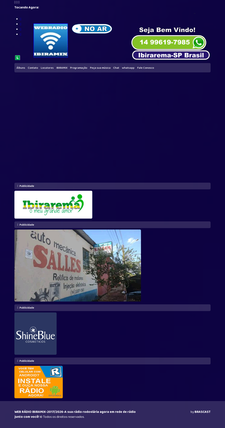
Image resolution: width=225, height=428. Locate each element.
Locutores (47, 68)
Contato (33, 68)
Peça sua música (100, 68)
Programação (78, 68)
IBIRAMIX (62, 68)
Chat (116, 68)
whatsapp (128, 68)
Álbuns (21, 68)
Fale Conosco (145, 68)
